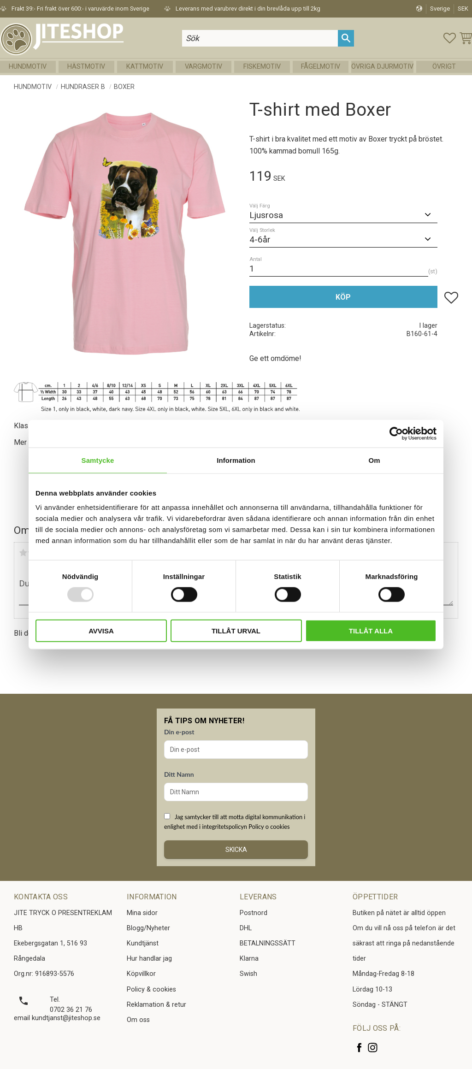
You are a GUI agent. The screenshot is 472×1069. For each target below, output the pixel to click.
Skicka (236, 849)
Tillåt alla (371, 631)
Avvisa (101, 631)
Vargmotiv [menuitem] (203, 67)
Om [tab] (374, 460)
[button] (449, 38)
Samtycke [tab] (98, 460)
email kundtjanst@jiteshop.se (57, 1018)
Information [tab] (236, 460)
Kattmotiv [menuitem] (144, 67)
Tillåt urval (236, 631)
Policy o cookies (268, 826)
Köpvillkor (141, 974)
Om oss (138, 1020)
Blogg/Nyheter (148, 928)
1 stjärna (23, 553)
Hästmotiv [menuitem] (86, 67)
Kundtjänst (143, 943)
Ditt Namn (179, 774)
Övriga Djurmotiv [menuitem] (382, 67)
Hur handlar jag (149, 959)
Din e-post (179, 732)
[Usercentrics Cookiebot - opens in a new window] (396, 433)
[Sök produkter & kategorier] (260, 38)
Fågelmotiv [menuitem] (320, 67)
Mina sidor (142, 913)
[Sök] (346, 38)
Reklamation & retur (156, 1005)
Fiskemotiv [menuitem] (262, 67)
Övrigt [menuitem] (444, 67)
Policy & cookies (151, 989)
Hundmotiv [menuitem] (28, 67)
